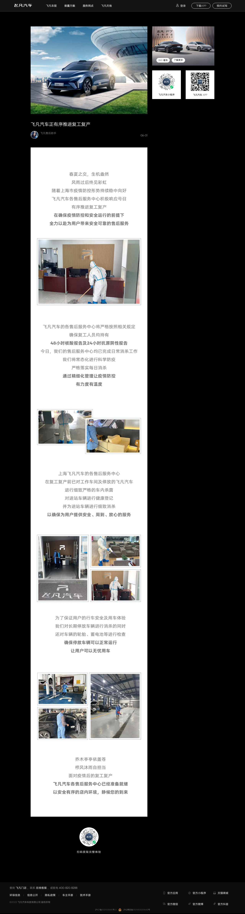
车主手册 (67, 895)
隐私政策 (50, 895)
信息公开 (32, 895)
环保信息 (15, 895)
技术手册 (85, 895)
